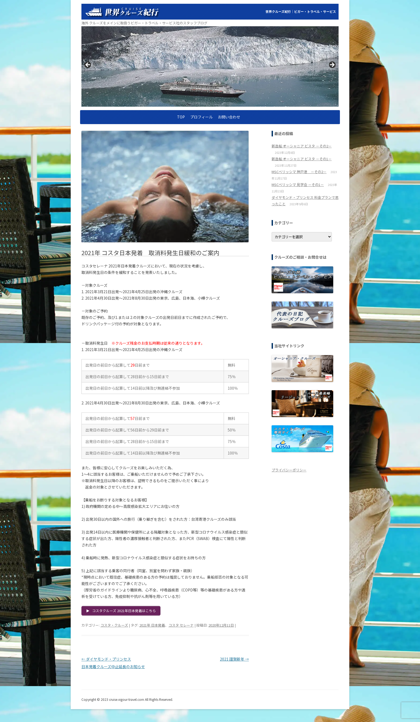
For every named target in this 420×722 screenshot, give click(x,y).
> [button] (332, 65)
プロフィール (201, 117)
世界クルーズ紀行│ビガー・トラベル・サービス (300, 11)
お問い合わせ (229, 117)
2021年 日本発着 (152, 625)
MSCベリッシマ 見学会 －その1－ (298, 184)
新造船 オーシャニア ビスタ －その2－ (302, 145)
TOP (181, 117)
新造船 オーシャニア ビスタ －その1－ (302, 158)
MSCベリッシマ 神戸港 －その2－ (299, 171)
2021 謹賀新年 (234, 659)
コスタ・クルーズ (114, 625)
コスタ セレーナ (181, 625)
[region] (210, 66)
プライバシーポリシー (289, 469)
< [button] (88, 65)
